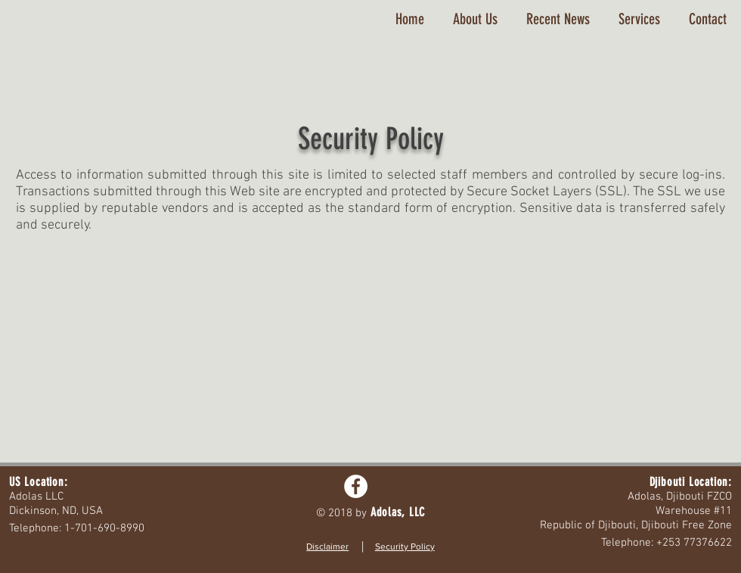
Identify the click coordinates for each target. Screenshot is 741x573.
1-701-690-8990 (104, 528)
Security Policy (405, 546)
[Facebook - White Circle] (355, 486)
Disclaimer (327, 546)
